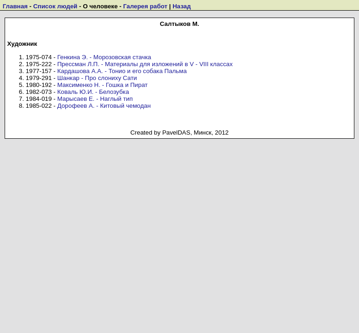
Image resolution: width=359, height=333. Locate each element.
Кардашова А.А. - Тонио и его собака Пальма (122, 71)
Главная (15, 6)
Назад (182, 6)
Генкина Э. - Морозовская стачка (104, 57)
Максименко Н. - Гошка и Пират (102, 84)
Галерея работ (145, 6)
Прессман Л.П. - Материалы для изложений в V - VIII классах (145, 64)
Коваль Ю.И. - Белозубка (93, 91)
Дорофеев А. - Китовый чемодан (104, 105)
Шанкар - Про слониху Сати (97, 77)
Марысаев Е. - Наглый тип (95, 98)
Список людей (55, 6)
